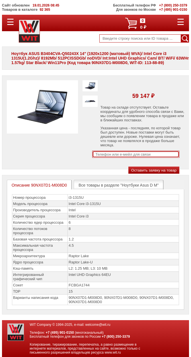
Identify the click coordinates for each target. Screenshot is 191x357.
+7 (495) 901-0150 (60, 333)
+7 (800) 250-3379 (116, 337)
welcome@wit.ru (97, 325)
